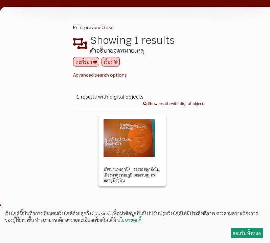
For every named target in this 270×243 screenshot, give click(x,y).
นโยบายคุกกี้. (129, 220)
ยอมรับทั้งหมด (246, 233)
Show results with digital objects (174, 103)
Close (108, 27)
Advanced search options (100, 75)
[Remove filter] (95, 61)
